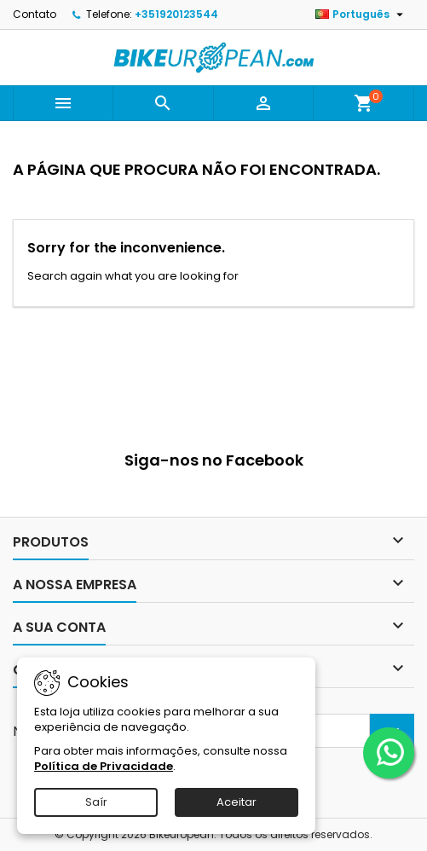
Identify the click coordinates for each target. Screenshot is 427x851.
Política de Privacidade (103, 766)
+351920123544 (176, 14)
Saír (96, 802)
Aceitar (236, 802)
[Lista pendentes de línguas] (361, 14)
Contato (34, 14)
